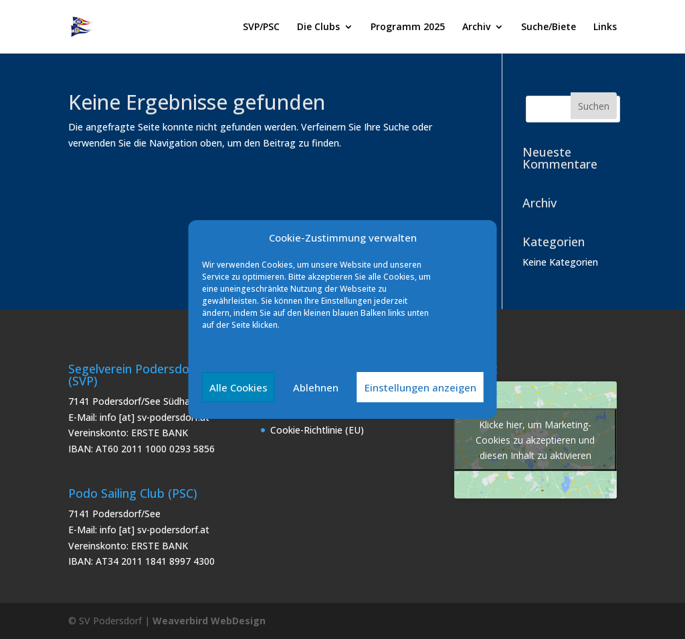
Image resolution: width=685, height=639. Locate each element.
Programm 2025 (408, 27)
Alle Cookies (238, 387)
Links (605, 27)
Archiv (476, 27)
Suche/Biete (548, 27)
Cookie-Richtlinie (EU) (317, 430)
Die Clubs (318, 27)
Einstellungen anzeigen (420, 387)
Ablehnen (315, 387)
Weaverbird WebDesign (209, 620)
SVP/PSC (261, 27)
